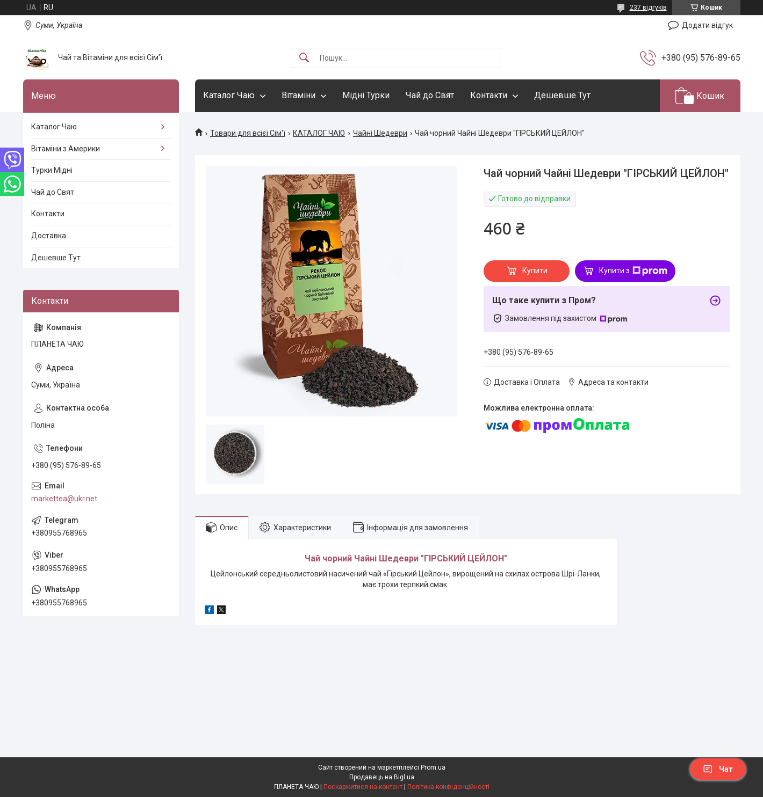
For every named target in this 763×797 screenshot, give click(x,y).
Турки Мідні (52, 170)
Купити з (633, 271)
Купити (535, 270)
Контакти (488, 95)
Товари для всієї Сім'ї (247, 133)
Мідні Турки (366, 95)
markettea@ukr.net (64, 498)
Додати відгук (707, 25)
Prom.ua (433, 767)
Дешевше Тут (562, 95)
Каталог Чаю (229, 95)
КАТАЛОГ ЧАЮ (319, 133)
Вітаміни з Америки (65, 148)
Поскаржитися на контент (362, 787)
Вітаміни (298, 95)
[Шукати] (304, 58)
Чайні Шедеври (380, 133)
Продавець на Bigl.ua (381, 777)
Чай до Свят (430, 95)
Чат (718, 769)
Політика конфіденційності (448, 787)
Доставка (48, 235)
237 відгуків (648, 7)
